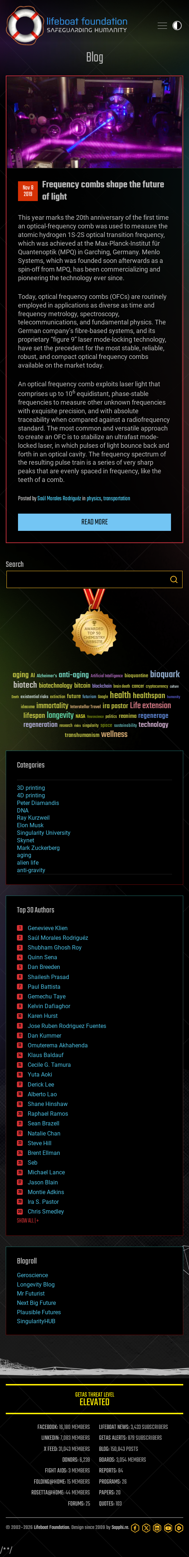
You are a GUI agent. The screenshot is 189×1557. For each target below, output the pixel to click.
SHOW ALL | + (28, 1221)
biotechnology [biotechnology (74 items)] (55, 686)
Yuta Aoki (40, 1074)
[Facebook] (135, 1528)
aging (24, 855)
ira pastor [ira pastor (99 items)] (115, 706)
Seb (32, 1162)
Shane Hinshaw (48, 1104)
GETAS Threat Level (94, 1400)
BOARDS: (107, 1460)
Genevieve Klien (48, 928)
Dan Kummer (44, 1035)
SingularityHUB (36, 1321)
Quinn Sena (42, 957)
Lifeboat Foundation (51, 1528)
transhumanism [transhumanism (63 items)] (82, 735)
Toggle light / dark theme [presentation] (177, 25)
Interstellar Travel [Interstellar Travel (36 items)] (85, 707)
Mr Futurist (31, 1293)
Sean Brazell (43, 1123)
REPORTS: (108, 1471)
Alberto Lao (42, 1094)
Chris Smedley (46, 1211)
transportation (116, 499)
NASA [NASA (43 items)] (80, 717)
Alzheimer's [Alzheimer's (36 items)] (47, 676)
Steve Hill (39, 1143)
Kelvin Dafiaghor (49, 1006)
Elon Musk (30, 825)
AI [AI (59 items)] (33, 676)
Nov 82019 (28, 191)
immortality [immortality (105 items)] (52, 706)
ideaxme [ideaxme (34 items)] (28, 707)
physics (94, 499)
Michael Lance (46, 1172)
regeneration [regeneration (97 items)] (40, 725)
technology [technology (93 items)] (153, 725)
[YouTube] (168, 1528)
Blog (94, 58)
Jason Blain (43, 1182)
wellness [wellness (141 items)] (114, 734)
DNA (22, 810)
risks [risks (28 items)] (77, 726)
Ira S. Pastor (43, 1201)
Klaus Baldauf (46, 1055)
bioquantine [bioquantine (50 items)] (136, 676)
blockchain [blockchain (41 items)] (102, 686)
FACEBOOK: (47, 1427)
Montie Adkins (46, 1192)
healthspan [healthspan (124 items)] (149, 696)
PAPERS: (107, 1493)
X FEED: (51, 1449)
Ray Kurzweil (33, 817)
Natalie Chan (44, 1133)
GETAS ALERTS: (113, 1438)
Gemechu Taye (47, 996)
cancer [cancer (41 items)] (138, 686)
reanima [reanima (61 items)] (127, 716)
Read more (94, 522)
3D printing (31, 787)
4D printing (31, 795)
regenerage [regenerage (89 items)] (153, 716)
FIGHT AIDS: (56, 1471)
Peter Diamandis (38, 803)
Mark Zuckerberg (38, 847)
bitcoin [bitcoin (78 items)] (82, 686)
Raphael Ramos (48, 1113)
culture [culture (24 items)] (174, 687)
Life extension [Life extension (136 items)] (150, 706)
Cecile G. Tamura (49, 1064)
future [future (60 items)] (74, 696)
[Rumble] (179, 1528)
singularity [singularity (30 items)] (90, 726)
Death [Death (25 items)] (15, 697)
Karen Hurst (43, 1015)
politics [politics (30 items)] (111, 717)
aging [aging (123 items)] (21, 675)
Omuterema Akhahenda (58, 1045)
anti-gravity (31, 870)
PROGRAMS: (110, 1482)
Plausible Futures (39, 1312)
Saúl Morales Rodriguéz (59, 499)
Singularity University (44, 832)
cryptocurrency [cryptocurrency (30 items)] (157, 686)
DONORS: (70, 1460)
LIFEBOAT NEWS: (114, 1427)
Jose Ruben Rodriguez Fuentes (67, 1026)
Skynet (25, 840)
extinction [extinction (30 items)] (57, 697)
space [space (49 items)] (106, 725)
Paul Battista (44, 986)
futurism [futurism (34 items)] (89, 697)
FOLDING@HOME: (50, 1482)
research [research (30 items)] (65, 726)
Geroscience (32, 1275)
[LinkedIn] (157, 1528)
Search (174, 579)
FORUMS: (76, 1504)
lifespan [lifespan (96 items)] (34, 716)
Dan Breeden (44, 967)
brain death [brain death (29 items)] (121, 686)
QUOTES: (106, 1504)
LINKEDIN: (50, 1438)
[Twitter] (146, 1528)
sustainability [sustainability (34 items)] (125, 726)
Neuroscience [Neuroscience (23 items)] (95, 717)
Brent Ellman (44, 1152)
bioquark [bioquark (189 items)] (165, 675)
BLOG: (104, 1449)
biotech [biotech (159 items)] (25, 685)
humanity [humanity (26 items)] (173, 697)
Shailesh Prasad (48, 977)
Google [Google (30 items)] (103, 697)
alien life (28, 862)
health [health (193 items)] (120, 696)
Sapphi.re (120, 1528)
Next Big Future (36, 1302)
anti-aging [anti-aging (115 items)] (74, 675)
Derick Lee (41, 1084)
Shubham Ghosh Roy (55, 947)
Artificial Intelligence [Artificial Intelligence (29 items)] (107, 676)
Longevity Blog (36, 1284)
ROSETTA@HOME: (47, 1493)
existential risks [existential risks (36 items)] (34, 697)
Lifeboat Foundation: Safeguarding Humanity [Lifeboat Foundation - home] (76, 25)
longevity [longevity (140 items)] (60, 715)
